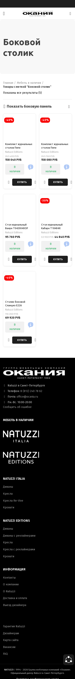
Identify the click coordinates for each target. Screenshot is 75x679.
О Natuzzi (9, 591)
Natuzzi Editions (14, 152)
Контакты (9, 577)
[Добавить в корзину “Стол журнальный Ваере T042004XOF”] (22, 259)
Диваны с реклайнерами (19, 535)
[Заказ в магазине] (69, 106)
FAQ (5, 654)
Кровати (8, 507)
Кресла (8, 493)
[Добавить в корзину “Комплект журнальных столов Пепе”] (22, 182)
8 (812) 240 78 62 (31, 391)
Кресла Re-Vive (13, 500)
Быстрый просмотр (35, 182)
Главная (8, 83)
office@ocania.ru (27, 396)
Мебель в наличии (29, 83)
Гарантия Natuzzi (14, 626)
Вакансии (9, 647)
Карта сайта (10, 640)
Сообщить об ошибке (17, 407)
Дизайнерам (11, 633)
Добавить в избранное (8, 182)
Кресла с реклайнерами (19, 549)
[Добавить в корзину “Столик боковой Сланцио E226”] (22, 340)
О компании (11, 584)
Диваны (8, 486)
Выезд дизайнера (14, 605)
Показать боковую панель (29, 106)
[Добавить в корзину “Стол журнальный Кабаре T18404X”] (58, 259)
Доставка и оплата (15, 598)
